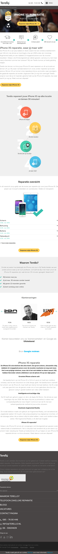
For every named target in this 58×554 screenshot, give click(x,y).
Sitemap (32, 547)
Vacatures (5, 509)
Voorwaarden (14, 547)
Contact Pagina (9, 513)
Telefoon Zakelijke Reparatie (16, 500)
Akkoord (50, 552)
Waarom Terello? (10, 496)
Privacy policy (24, 547)
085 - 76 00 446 (9, 519)
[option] (9, 316)
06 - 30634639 (8, 528)
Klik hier (30, 552)
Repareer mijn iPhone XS (29, 24)
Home (2, 7)
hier (26, 545)
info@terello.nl (10, 524)
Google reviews (31, 351)
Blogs (3, 505)
